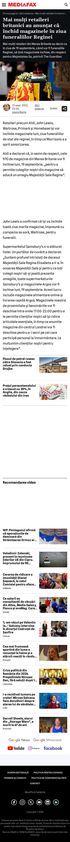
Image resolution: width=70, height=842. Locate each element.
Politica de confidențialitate (48, 778)
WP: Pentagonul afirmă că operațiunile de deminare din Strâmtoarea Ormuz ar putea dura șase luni (19, 535)
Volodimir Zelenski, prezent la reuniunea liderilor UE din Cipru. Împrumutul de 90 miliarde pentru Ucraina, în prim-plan (18, 558)
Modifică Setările (35, 792)
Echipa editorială (18, 772)
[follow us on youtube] (16, 748)
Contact (35, 783)
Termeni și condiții (15, 778)
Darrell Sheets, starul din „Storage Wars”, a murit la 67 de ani (18, 722)
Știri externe (26, 13)
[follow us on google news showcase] (47, 740)
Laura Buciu (19, 112)
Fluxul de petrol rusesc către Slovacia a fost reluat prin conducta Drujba (19, 363)
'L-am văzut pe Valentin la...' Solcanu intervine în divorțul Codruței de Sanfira (19, 627)
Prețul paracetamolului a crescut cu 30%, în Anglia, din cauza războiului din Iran (19, 390)
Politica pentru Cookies (48, 772)
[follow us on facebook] (53, 748)
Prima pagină (10, 13)
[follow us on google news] (19, 740)
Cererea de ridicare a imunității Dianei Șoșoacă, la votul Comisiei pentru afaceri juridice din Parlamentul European (19, 579)
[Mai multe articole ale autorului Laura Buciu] (6, 107)
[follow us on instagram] (34, 748)
